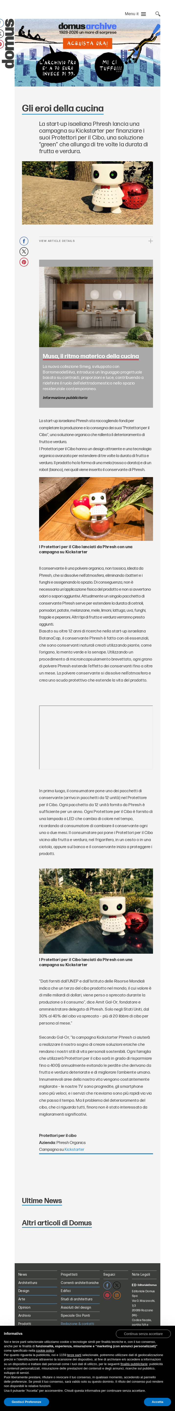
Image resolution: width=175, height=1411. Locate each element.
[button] (143, 1333)
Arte (21, 1299)
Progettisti (69, 1274)
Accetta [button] (157, 1402)
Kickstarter (74, 1149)
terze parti (74, 1355)
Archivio (24, 1316)
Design (23, 1291)
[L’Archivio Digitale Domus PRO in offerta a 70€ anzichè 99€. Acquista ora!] (87, 52)
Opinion (24, 1307)
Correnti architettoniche (80, 1283)
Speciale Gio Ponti (75, 1316)
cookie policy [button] (45, 1350)
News (22, 1274)
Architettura (27, 1283)
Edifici (66, 1291)
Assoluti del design (76, 1307)
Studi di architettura (76, 1299)
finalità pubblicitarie (134, 1364)
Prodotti (24, 1324)
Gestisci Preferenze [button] (26, 1402)
